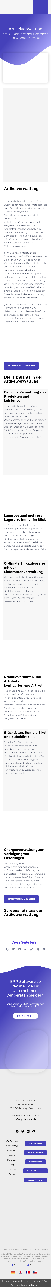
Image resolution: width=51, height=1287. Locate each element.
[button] (7, 949)
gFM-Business (12, 1141)
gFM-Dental (12, 1155)
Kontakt (11, 1174)
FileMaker (11, 1169)
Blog (12, 1164)
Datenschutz (18, 1265)
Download (11, 1160)
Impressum (33, 1265)
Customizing (12, 1145)
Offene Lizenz (12, 1150)
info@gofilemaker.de (25, 1119)
